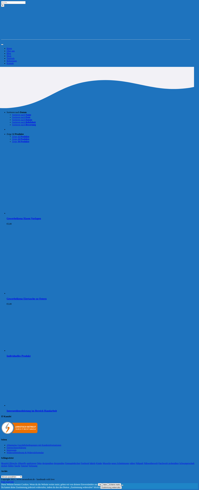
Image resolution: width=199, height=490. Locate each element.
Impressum (11, 450)
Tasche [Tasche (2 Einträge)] (17, 466)
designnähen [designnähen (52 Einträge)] (47, 463)
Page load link (7, 482)
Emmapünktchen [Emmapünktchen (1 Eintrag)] (72, 463)
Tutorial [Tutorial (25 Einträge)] (24, 466)
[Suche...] (13, 2)
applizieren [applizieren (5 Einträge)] (31, 463)
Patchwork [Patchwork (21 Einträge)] (163, 463)
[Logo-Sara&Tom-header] (95, 38)
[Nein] (122, 485)
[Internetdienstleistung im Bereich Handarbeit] (41, 405)
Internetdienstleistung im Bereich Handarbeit (32, 410)
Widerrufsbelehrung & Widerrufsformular (25, 452)
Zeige (15, 134)
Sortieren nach (17, 112)
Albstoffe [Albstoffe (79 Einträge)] (22, 463)
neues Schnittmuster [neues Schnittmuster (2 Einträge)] (120, 463)
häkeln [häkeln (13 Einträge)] (92, 463)
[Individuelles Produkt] (41, 350)
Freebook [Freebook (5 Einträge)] (85, 463)
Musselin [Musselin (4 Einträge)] (107, 463)
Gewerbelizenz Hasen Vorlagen (24, 218)
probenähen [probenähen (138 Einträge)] (173, 463)
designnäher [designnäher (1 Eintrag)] (59, 463)
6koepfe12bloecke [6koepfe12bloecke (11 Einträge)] (9, 463)
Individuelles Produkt (19, 355)
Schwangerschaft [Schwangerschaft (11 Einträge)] (186, 463)
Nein (105, 485)
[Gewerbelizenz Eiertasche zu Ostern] (41, 293)
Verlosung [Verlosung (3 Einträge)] (32, 466)
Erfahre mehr (114, 485)
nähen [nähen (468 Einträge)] (132, 463)
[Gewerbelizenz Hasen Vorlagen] (41, 213)
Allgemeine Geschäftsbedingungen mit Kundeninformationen (34, 445)
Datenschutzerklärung (16, 447)
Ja (100, 485)
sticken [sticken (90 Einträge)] (4, 466)
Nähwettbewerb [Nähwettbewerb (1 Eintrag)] (151, 463)
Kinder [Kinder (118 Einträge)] (99, 463)
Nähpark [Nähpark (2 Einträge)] (139, 463)
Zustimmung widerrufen (111, 487)
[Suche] (2, 5)
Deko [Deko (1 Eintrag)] (39, 463)
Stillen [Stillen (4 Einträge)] (11, 466)
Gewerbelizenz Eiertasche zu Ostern (27, 298)
